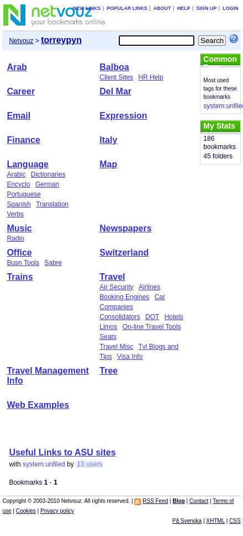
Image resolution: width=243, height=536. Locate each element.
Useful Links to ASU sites (62, 452)
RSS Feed (155, 501)
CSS (235, 521)
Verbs (15, 214)
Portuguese (23, 194)
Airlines (149, 287)
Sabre (53, 263)
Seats (108, 337)
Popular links (127, 8)
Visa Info (129, 356)
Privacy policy (57, 511)
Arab (17, 67)
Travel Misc (116, 347)
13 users (89, 464)
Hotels (174, 317)
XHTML (215, 521)
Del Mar (115, 91)
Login (231, 8)
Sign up (206, 8)
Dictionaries (48, 174)
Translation (52, 204)
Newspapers (125, 228)
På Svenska (187, 521)
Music (19, 228)
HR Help (150, 77)
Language (28, 164)
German (47, 184)
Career (21, 91)
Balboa (114, 67)
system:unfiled (44, 464)
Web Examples (38, 405)
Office (19, 252)
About (162, 8)
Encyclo (18, 184)
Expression (123, 115)
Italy (108, 140)
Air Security (116, 287)
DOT (152, 317)
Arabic (16, 174)
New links (87, 8)
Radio (15, 238)
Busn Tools (23, 263)
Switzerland (124, 252)
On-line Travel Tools (152, 327)
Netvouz (21, 41)
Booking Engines (124, 297)
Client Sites (116, 77)
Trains (20, 277)
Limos (108, 327)
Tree (108, 370)
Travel (112, 277)
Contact (198, 501)
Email (18, 115)
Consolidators (119, 317)
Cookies (26, 511)
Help (183, 8)
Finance (23, 140)
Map (108, 164)
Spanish (18, 204)
